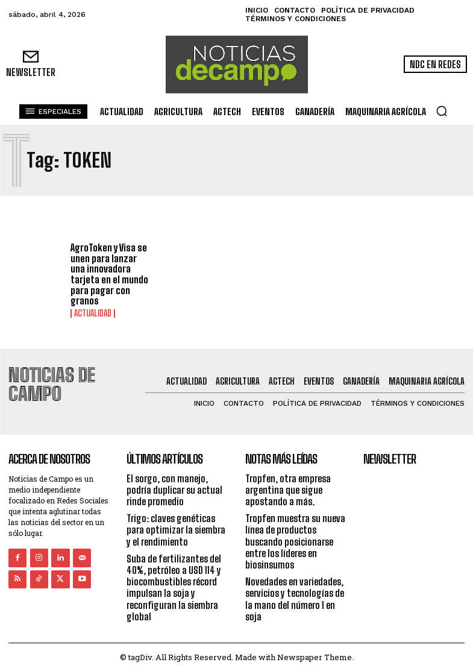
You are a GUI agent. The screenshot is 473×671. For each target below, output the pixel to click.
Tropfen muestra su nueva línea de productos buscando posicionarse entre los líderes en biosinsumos (295, 541)
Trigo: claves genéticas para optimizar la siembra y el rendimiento (176, 529)
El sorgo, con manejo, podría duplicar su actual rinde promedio (174, 488)
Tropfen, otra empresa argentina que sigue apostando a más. (288, 488)
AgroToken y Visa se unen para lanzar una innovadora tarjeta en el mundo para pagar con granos (109, 274)
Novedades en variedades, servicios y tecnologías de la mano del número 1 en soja (294, 598)
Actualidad (92, 313)
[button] (442, 111)
